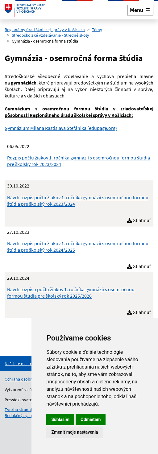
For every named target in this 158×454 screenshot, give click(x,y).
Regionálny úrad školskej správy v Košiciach (45, 29)
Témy (97, 29)
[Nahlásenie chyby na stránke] (30, 363)
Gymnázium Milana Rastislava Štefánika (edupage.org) (61, 128)
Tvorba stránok (19, 409)
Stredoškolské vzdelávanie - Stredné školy (50, 35)
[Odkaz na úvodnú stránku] (25, 10)
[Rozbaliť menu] (140, 10)
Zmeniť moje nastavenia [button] (74, 432)
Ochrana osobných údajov (29, 379)
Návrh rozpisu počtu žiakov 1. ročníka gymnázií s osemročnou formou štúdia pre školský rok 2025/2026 (71, 292)
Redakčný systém (21, 415)
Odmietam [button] (91, 419)
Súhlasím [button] (60, 419)
